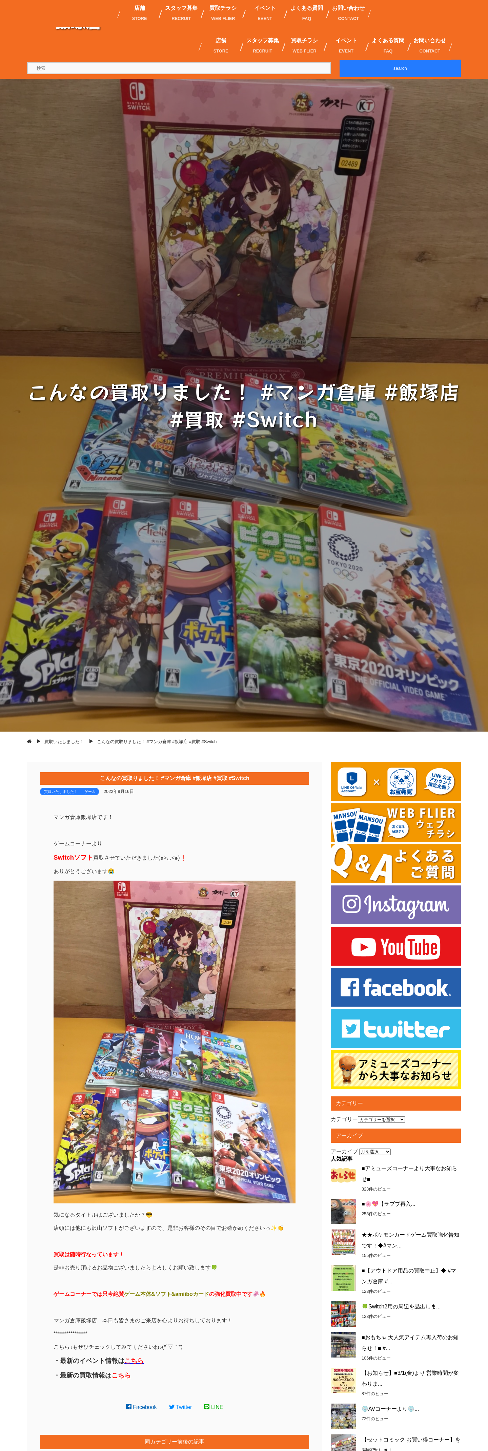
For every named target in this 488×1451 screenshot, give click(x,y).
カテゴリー (344, 1119)
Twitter (180, 1407)
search (400, 68)
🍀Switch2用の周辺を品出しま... (401, 1306)
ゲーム (90, 792)
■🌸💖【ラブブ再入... (388, 1204)
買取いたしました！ (61, 792)
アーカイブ (344, 1151)
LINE (213, 1407)
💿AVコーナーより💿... (390, 1409)
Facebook (141, 1407)
